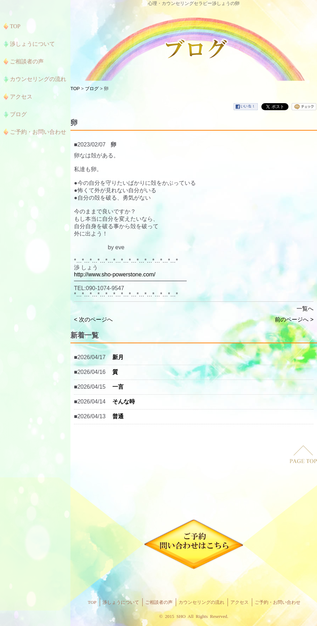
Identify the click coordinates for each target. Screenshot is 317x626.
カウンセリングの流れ (201, 602)
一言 (118, 387)
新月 (118, 357)
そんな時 (123, 402)
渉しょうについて (120, 602)
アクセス (239, 602)
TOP (75, 88)
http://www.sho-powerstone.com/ (114, 274)
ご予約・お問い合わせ (277, 602)
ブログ (92, 88)
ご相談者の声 (159, 602)
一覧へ (305, 309)
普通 (118, 416)
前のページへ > (294, 320)
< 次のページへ (93, 320)
